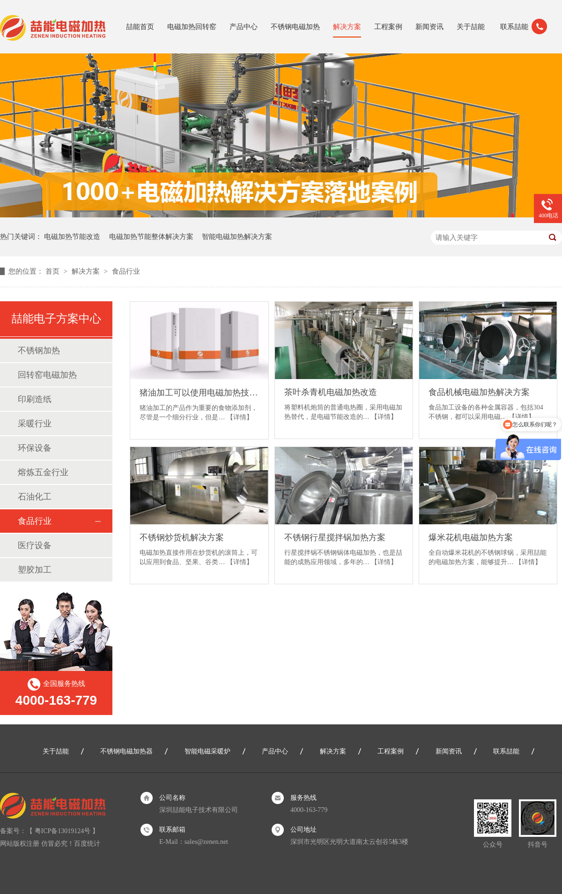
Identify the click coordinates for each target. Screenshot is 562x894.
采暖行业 (35, 423)
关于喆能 (471, 26)
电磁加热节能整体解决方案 (151, 236)
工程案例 (388, 26)
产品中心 (243, 26)
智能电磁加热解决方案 (237, 236)
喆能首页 (140, 26)
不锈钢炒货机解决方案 (182, 537)
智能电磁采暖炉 (207, 751)
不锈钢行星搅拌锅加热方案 (334, 537)
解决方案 (347, 26)
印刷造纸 (35, 399)
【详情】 (240, 417)
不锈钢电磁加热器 (126, 751)
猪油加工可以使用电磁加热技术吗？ (199, 392)
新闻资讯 (429, 26)
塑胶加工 (35, 569)
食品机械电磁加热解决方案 (479, 392)
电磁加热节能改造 (72, 236)
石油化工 (35, 496)
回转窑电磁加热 (47, 375)
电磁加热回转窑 (191, 26)
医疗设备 (35, 545)
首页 (53, 271)
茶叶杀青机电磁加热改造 (330, 392)
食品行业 (126, 271)
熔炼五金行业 (43, 472)
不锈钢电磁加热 (295, 26)
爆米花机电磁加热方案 (471, 537)
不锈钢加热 (39, 350)
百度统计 (87, 843)
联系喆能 (514, 26)
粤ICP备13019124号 (63, 830)
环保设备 (35, 448)
